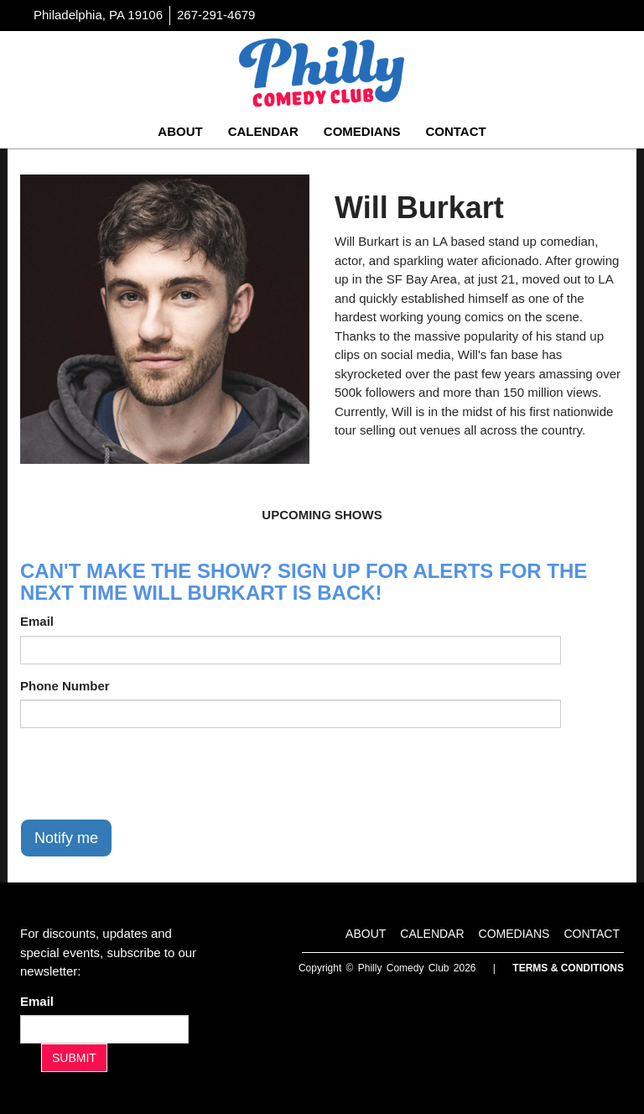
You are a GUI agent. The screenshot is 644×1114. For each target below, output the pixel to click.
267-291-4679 (216, 15)
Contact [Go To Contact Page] (455, 131)
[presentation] (147, 773)
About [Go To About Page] (180, 131)
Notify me (66, 838)
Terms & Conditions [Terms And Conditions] (568, 968)
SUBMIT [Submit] (74, 1058)
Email (37, 621)
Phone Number (65, 686)
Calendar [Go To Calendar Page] (263, 131)
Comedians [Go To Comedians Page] (362, 131)
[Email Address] (104, 1029)
